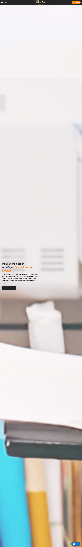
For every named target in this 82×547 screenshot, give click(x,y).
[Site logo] (41, 2)
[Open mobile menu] (4, 2)
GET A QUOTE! (76, 2)
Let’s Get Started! (9, 288)
